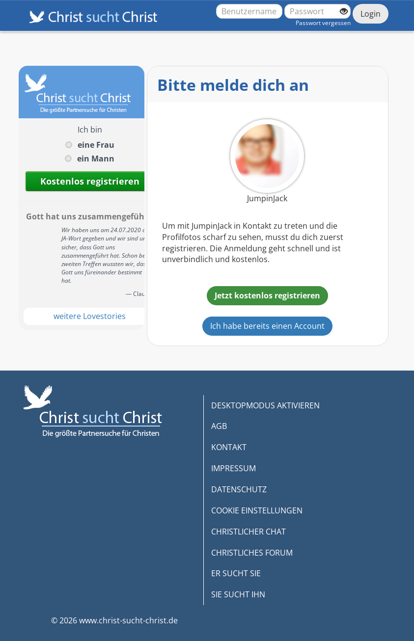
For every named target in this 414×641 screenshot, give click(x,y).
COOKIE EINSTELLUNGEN (257, 510)
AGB (219, 426)
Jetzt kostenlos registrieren (267, 295)
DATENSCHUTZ (239, 489)
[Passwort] (317, 11)
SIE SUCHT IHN (238, 594)
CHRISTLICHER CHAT (248, 531)
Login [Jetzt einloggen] (370, 13)
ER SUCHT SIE (236, 573)
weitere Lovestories (90, 316)
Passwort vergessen (323, 23)
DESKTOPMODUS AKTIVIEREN (265, 405)
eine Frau (96, 144)
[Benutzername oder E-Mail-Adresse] (249, 11)
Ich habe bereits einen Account (267, 325)
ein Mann (95, 158)
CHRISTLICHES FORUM (252, 552)
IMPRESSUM (233, 468)
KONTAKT (229, 447)
